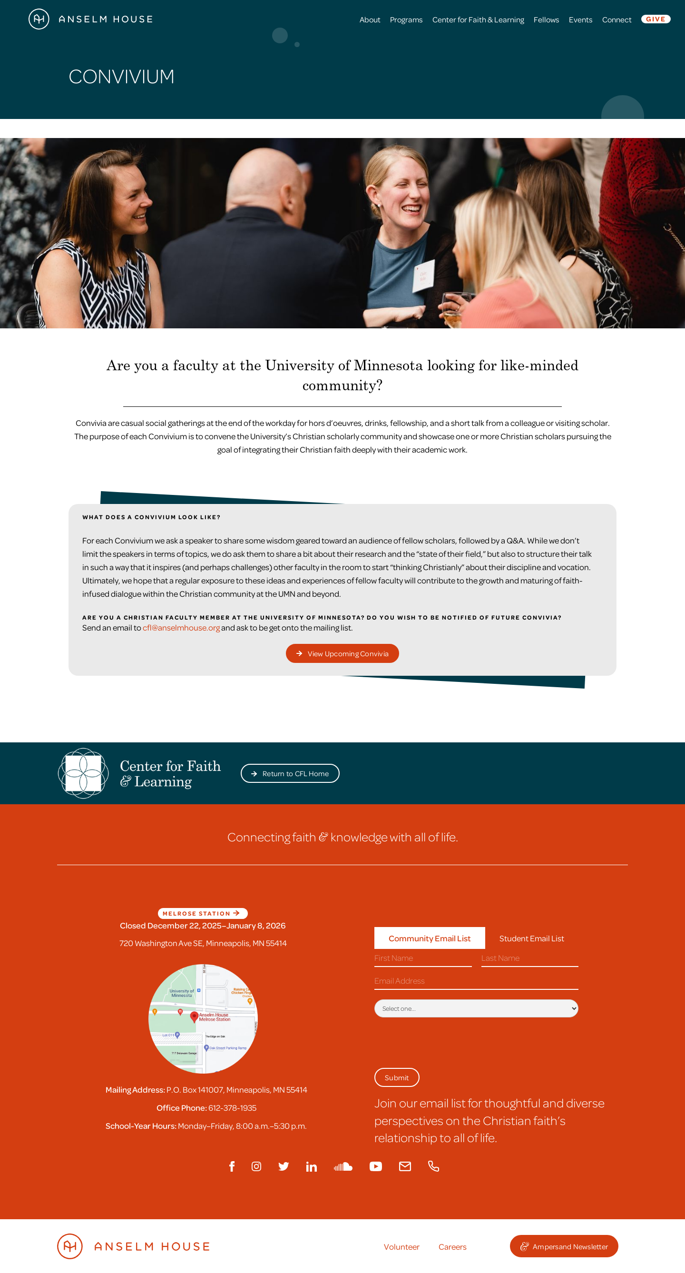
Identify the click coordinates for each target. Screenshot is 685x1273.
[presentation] (446, 1040)
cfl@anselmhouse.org (181, 627)
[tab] (429, 938)
